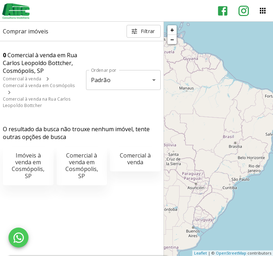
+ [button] (172, 30)
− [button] (172, 39)
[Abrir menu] (262, 10)
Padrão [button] (101, 80)
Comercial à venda (22, 79)
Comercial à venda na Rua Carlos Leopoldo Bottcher (37, 102)
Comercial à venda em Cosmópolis (39, 85)
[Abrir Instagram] (243, 11)
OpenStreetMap (231, 253)
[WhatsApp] (18, 237)
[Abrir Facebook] (222, 11)
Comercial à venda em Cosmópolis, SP (81, 165)
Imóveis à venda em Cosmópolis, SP (28, 165)
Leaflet (200, 253)
